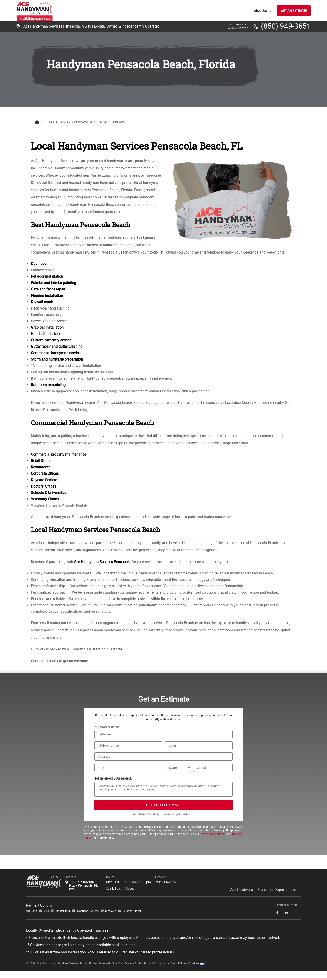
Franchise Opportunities (277, 897)
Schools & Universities (47, 500)
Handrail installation (46, 341)
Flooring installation (46, 303)
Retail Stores (40, 468)
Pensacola (82, 122)
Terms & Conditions (212, 841)
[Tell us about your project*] (163, 796)
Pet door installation (46, 284)
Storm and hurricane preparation (56, 366)
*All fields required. (106, 734)
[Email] (199, 753)
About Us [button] (263, 11)
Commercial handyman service (54, 360)
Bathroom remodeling (47, 392)
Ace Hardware (241, 897)
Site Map (118, 970)
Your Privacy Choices (188, 970)
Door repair (39, 271)
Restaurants (39, 474)
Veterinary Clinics (44, 506)
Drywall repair (41, 309)
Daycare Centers (43, 487)
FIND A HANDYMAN (56, 122)
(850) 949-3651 (286, 26)
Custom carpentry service (50, 347)
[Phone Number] (128, 753)
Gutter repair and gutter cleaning (56, 354)
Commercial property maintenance (57, 462)
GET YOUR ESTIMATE (163, 812)
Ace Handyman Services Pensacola (101, 569)
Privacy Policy (133, 970)
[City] (128, 775)
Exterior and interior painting (52, 290)
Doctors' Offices (42, 493)
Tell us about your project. (113, 785)
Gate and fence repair (47, 296)
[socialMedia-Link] (278, 920)
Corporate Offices (44, 481)
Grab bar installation (46, 335)
